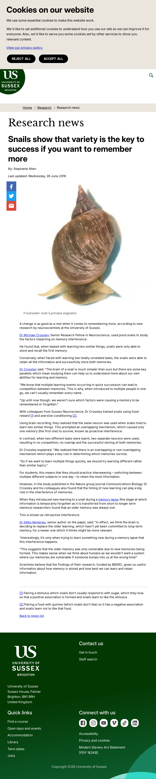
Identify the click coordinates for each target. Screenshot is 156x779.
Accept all (53, 59)
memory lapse (108, 499)
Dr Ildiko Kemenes (33, 522)
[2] (74, 416)
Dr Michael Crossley (34, 335)
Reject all (21, 59)
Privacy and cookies (94, 740)
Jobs (11, 756)
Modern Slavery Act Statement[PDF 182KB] (102, 750)
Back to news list (32, 616)
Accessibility (88, 734)
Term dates (16, 749)
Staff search (88, 659)
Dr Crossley (28, 369)
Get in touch (88, 652)
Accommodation (20, 735)
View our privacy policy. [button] (24, 48)
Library (13, 742)
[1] (32, 416)
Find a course (18, 721)
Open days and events (24, 728)
